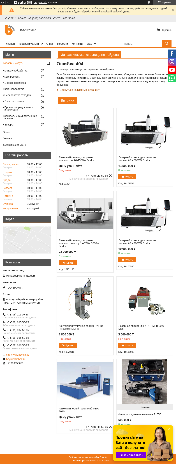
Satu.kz (103, 457)
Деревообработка (15, 82)
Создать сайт (40, 2)
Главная (9, 43)
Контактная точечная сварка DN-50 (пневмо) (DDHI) (81, 327)
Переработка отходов (17, 95)
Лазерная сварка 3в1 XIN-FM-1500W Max (141, 327)
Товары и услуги (28, 43)
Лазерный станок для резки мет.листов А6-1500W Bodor (76, 159)
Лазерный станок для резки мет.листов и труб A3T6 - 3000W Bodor (79, 243)
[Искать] (167, 43)
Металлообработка (15, 70)
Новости (62, 43)
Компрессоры (12, 76)
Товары (8, 124)
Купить (129, 176)
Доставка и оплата (14, 144)
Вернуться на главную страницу (80, 89)
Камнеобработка (14, 89)
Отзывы (7, 138)
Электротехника (14, 101)
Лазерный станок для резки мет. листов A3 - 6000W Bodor (138, 159)
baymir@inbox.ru (16, 359)
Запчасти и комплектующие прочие (20, 117)
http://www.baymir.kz (17, 354)
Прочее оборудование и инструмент (18, 108)
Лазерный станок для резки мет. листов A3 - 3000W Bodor (138, 242)
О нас (50, 43)
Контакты (77, 43)
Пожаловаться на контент (96, 460)
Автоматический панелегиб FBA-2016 (79, 410)
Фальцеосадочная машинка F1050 (139, 414)
